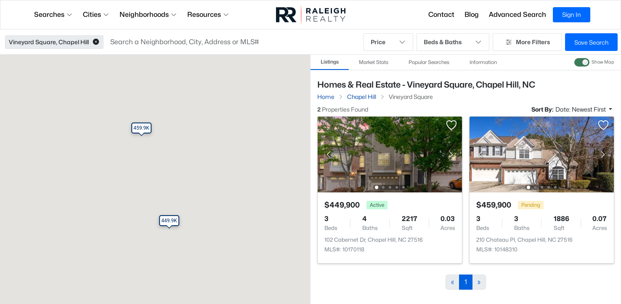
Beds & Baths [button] (453, 42)
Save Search (591, 42)
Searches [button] (53, 15)
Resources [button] (208, 15)
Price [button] (388, 42)
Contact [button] (441, 15)
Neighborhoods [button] (148, 15)
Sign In (571, 14)
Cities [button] (96, 15)
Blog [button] (471, 15)
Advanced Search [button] (517, 15)
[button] (96, 42)
